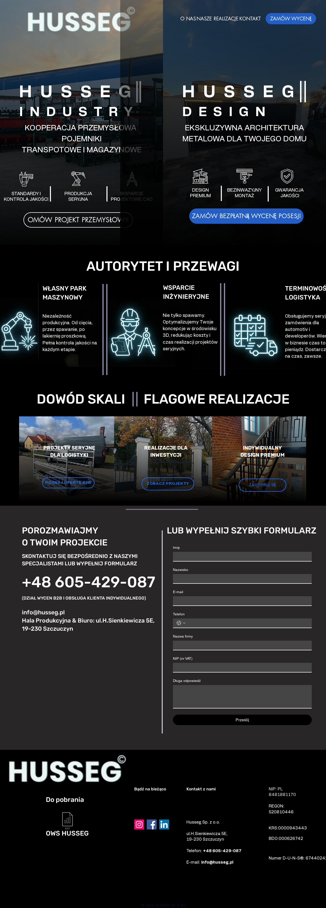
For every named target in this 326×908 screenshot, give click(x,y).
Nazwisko (180, 570)
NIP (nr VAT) (183, 658)
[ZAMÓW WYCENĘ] (291, 18)
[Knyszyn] (150, 894)
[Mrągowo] (236, 890)
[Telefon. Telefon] (247, 623)
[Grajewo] (72, 890)
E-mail (178, 592)
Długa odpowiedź (187, 681)
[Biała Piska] (239, 894)
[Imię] (241, 556)
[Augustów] (104, 894)
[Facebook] (152, 824)
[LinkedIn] (164, 824)
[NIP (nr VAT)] (241, 667)
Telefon (179, 614)
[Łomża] (147, 890)
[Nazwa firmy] (241, 645)
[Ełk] (50, 890)
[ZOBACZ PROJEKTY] (168, 483)
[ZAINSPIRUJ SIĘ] (262, 485)
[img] (81, 33)
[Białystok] (258, 890)
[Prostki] (173, 894)
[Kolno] (107, 890)
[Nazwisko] (241, 578)
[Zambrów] (170, 890)
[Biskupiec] (194, 894)
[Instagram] (139, 824)
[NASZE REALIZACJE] (217, 18)
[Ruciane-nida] (216, 894)
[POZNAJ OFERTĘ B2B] (68, 482)
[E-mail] (241, 600)
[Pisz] (192, 890)
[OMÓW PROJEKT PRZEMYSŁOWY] (78, 220)
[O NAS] (188, 18)
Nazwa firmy (183, 636)
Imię (176, 547)
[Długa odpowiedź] (242, 696)
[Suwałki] (126, 890)
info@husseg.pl (43, 612)
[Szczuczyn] (89, 890)
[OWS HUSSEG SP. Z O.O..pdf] (67, 821)
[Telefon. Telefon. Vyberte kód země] (181, 623)
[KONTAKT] (250, 18)
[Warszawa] (82, 894)
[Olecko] (126, 894)
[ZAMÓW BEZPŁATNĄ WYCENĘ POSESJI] (246, 216)
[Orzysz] (265, 894)
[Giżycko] (213, 890)
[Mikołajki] (60, 894)
